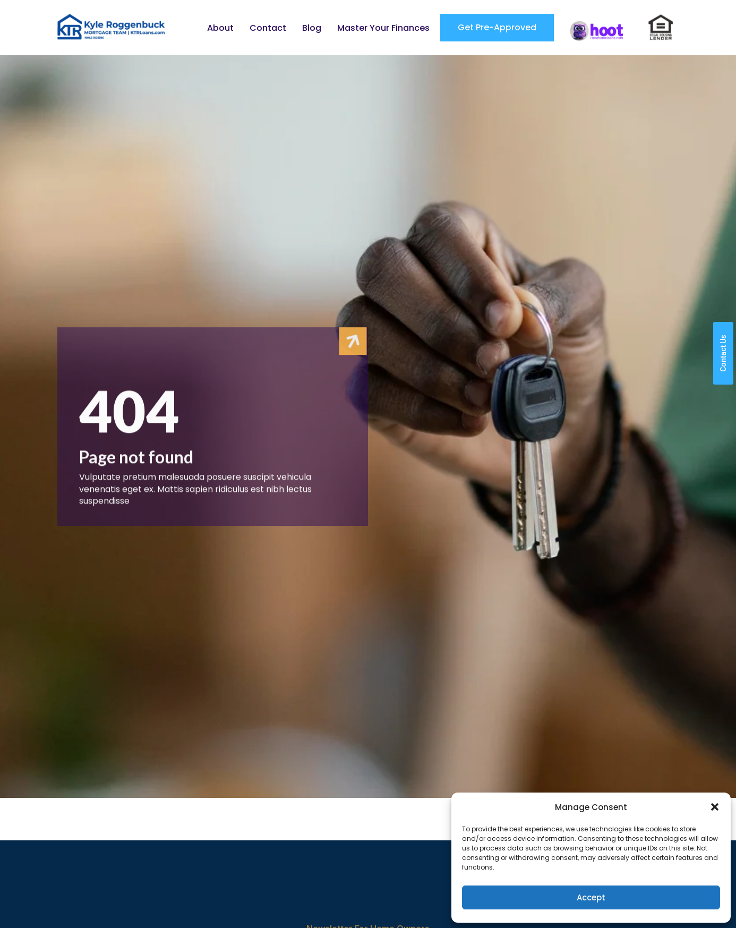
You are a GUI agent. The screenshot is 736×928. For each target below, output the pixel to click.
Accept (591, 897)
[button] (714, 807)
